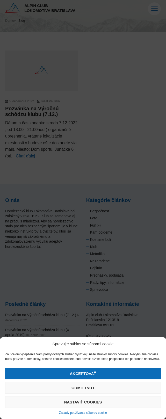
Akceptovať (83, 373)
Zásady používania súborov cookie (83, 413)
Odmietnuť (83, 388)
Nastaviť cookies (83, 402)
